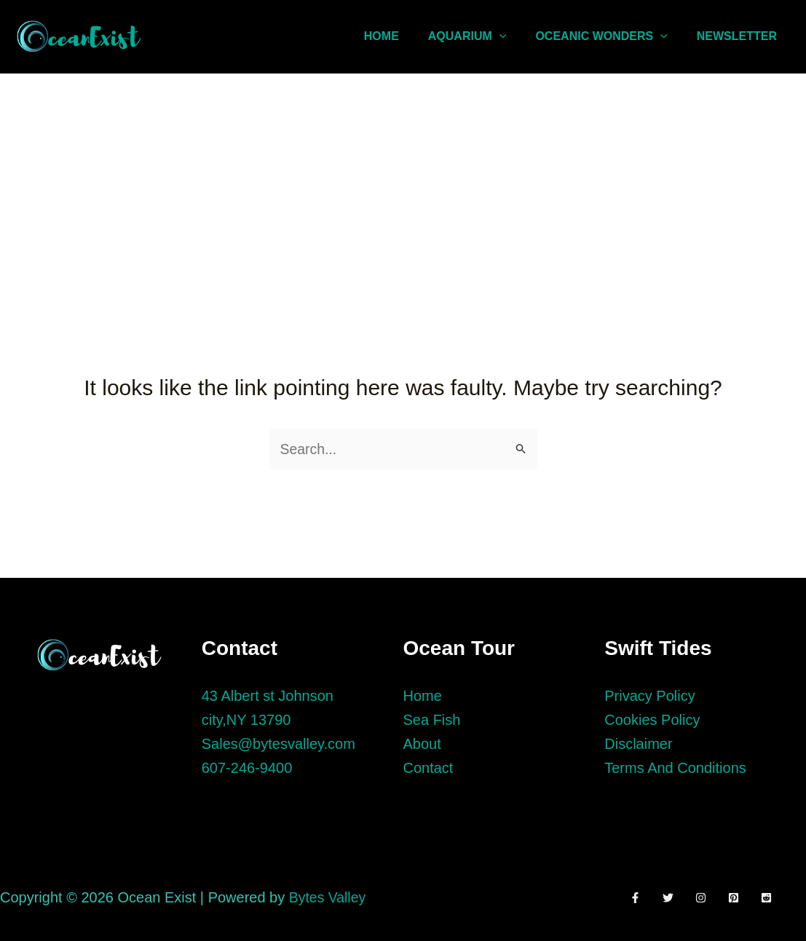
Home (422, 696)
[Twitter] (671, 897)
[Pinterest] (744, 897)
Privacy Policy (649, 696)
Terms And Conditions (675, 768)
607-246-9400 (247, 768)
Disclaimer (638, 744)
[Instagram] (708, 897)
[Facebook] (635, 897)
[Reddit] (781, 897)
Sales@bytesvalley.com (278, 744)
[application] (514, 36)
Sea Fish (432, 720)
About (422, 744)
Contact (428, 768)
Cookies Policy (652, 720)
